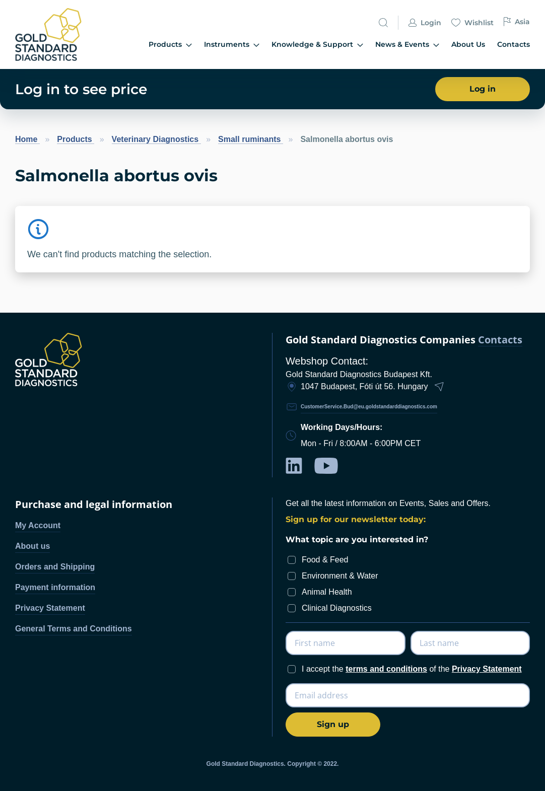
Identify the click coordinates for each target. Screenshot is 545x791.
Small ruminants (250, 139)
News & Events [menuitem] (407, 44)
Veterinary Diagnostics (156, 139)
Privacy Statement (50, 608)
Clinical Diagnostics (337, 608)
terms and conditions (386, 669)
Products (75, 139)
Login (424, 23)
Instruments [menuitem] (231, 44)
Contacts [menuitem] (513, 44)
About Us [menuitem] (468, 44)
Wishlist (472, 23)
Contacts (500, 340)
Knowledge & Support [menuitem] (317, 44)
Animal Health (327, 592)
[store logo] (53, 34)
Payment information (55, 587)
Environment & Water (340, 575)
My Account (37, 525)
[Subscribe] (333, 724)
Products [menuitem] (170, 44)
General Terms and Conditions (73, 628)
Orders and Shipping (55, 566)
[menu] (316, 45)
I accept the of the (412, 669)
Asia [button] (517, 22)
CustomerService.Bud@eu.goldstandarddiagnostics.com (369, 406)
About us (32, 546)
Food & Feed (325, 559)
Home (27, 139)
